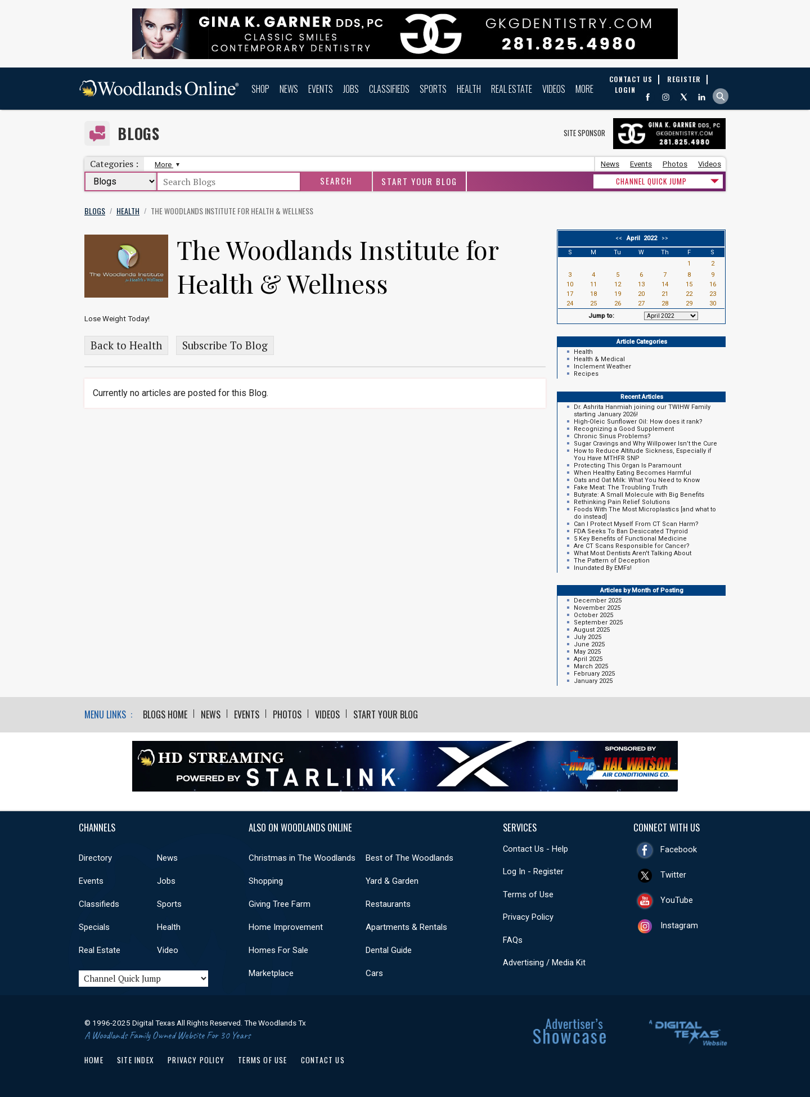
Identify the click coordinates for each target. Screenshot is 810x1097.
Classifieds (389, 89)
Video (167, 950)
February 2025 (594, 673)
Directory (95, 858)
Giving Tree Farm (279, 904)
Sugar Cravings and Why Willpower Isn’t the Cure (645, 443)
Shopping (266, 881)
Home (94, 1059)
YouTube (676, 900)
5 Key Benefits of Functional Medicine (630, 538)
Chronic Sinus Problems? (612, 436)
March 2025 (591, 666)
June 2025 (589, 644)
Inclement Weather (602, 366)
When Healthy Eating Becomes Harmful (632, 472)
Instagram (679, 925)
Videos (553, 89)
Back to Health (126, 345)
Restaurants (388, 904)
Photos (675, 164)
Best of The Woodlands (409, 858)
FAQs (513, 940)
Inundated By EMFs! (603, 568)
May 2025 (587, 651)
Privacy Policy (528, 917)
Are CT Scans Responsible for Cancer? (632, 546)
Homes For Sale (278, 950)
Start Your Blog (419, 181)
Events (320, 89)
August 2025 (592, 629)
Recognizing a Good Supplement (624, 429)
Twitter (673, 875)
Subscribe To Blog (225, 345)
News (289, 89)
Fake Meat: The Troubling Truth (621, 487)
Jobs (351, 89)
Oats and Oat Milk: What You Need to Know (637, 480)
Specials (94, 927)
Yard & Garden (392, 881)
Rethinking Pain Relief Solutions (622, 502)
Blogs (139, 133)
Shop (260, 89)
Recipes (586, 373)
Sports (433, 89)
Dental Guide (389, 950)
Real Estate (511, 89)
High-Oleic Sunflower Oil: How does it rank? (638, 421)
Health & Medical (599, 359)
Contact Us (323, 1059)
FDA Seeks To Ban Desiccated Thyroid (631, 531)
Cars (374, 973)
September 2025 (598, 622)
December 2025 (598, 600)
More (584, 89)
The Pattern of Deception (612, 560)
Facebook (678, 849)
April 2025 (588, 659)
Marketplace (271, 973)
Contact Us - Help (535, 849)
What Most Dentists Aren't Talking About (632, 553)
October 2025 (593, 615)
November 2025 (597, 608)
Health (469, 89)
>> (663, 238)
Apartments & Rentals (406, 927)
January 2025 (593, 681)
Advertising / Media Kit (544, 962)
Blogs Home (165, 714)
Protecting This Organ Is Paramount (627, 465)
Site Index (135, 1059)
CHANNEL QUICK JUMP (651, 181)
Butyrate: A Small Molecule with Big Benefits (639, 494)
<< (620, 238)
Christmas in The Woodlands (302, 858)
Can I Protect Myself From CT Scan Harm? (636, 524)
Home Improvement (286, 927)
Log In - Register (533, 871)
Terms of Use (528, 894)
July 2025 (587, 637)
